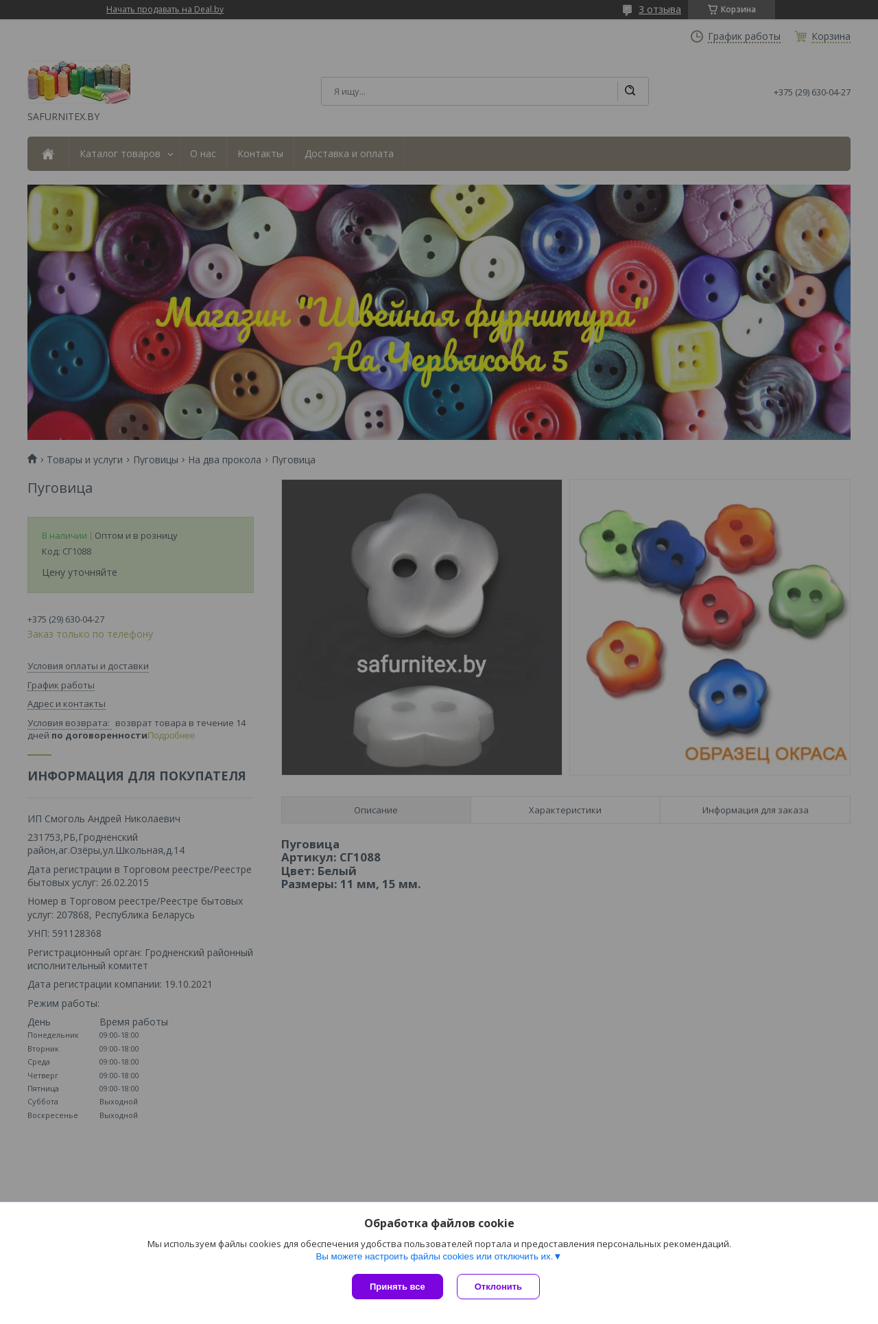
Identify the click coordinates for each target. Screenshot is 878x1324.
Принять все (397, 1286)
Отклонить (498, 1286)
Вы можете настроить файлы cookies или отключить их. (434, 1256)
